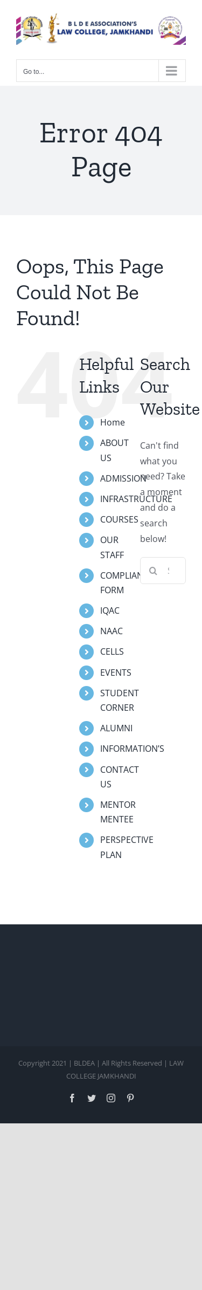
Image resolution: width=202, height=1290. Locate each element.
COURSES (119, 519)
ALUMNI (116, 728)
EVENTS (115, 672)
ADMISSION (123, 478)
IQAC (110, 610)
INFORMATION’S (132, 748)
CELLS (112, 651)
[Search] (153, 570)
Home (112, 422)
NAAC (111, 631)
